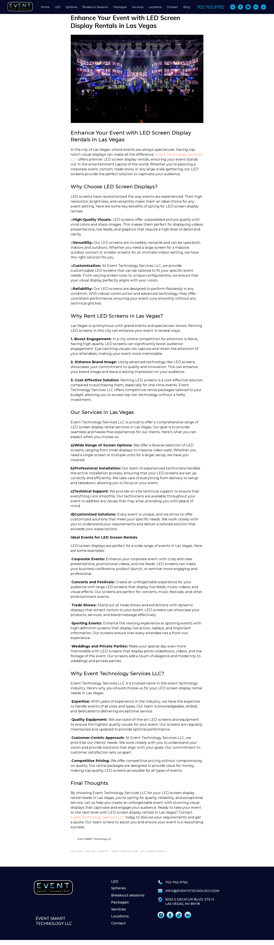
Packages (120, 7)
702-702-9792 (176, 887)
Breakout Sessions (95, 7)
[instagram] (248, 7)
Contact (172, 7)
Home (45, 7)
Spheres (71, 7)
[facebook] (240, 7)
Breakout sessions (128, 900)
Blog (186, 7)
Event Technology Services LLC (98, 820)
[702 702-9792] (232, 7)
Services (137, 7)
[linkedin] (255, 7)
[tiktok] (263, 7)
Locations (155, 7)
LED (57, 7)
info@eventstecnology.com (192, 896)
